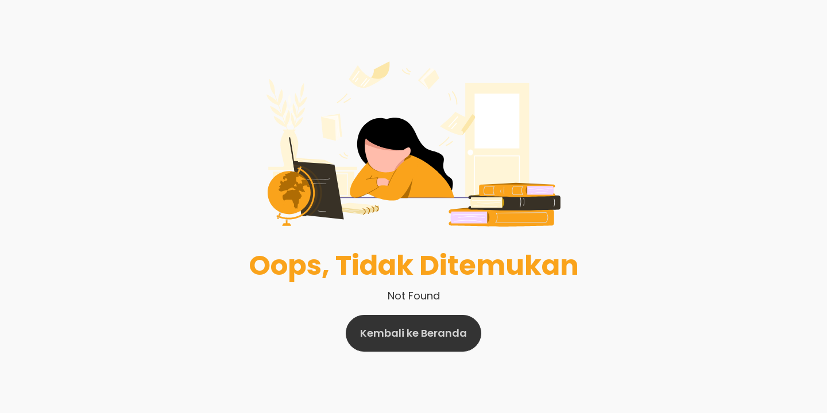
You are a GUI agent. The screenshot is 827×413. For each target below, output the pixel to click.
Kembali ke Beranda (413, 333)
